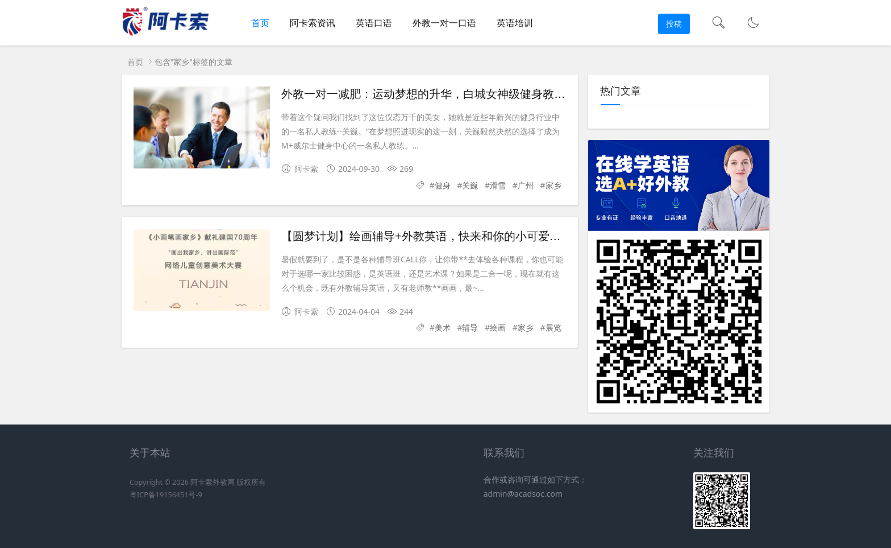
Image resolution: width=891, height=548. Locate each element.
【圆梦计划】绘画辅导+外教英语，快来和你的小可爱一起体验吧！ (449, 236)
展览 (553, 327)
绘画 (498, 327)
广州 (526, 185)
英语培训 (515, 23)
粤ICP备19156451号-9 (166, 495)
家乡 (553, 185)
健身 (443, 185)
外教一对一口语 (444, 23)
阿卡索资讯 (312, 23)
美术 (443, 327)
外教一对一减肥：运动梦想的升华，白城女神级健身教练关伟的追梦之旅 (463, 94)
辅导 (470, 327)
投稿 (674, 23)
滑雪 (498, 185)
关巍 (470, 185)
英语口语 (374, 23)
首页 (260, 23)
